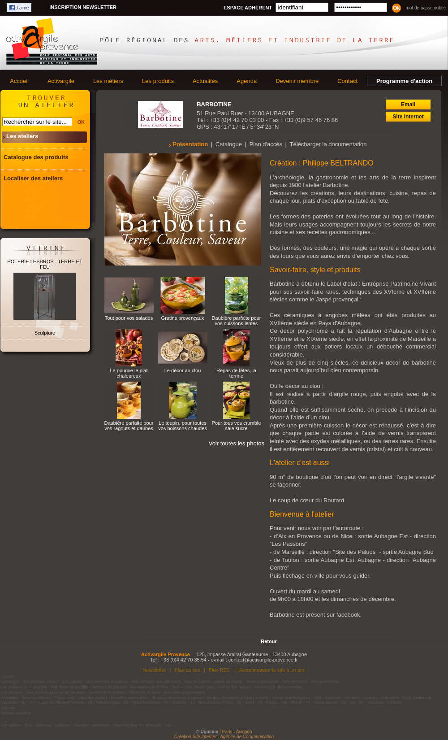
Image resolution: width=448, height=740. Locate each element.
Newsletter (154, 670)
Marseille (9, 702)
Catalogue (228, 144)
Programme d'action (404, 81)
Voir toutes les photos (236, 443)
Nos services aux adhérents (156, 681)
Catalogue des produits (36, 157)
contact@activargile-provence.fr (263, 659)
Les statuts (72, 681)
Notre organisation (262, 681)
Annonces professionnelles (278, 687)
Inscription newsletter (82, 7)
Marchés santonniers (130, 698)
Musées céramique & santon (177, 698)
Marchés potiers (93, 698)
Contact (347, 81)
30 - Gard (245, 702)
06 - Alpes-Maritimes (142, 702)
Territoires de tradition (70, 687)
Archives (395, 702)
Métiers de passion (110, 687)
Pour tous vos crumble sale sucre (236, 425)
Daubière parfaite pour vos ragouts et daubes (129, 425)
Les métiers (108, 81)
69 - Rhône (292, 702)
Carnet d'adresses (234, 687)
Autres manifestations (291, 698)
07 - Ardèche (175, 702)
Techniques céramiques (193, 687)
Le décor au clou (182, 370)
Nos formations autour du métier (214, 681)
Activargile (60, 81)
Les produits (158, 81)
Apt (24, 702)
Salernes (333, 698)
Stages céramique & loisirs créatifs (237, 698)
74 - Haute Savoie (322, 702)
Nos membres (295, 681)
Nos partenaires (325, 681)
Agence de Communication (247, 736)
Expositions (65, 698)
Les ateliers (22, 136)
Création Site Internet (195, 736)
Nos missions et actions (107, 681)
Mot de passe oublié (425, 7)
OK (81, 122)
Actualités (205, 81)
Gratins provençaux (182, 318)
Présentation (190, 144)
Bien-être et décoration (184, 692)
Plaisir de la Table (144, 692)
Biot (317, 698)
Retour (268, 641)
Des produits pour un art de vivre (55, 692)
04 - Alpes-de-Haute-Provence (57, 702)
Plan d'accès (266, 144)
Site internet (407, 116)
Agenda (247, 81)
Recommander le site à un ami (272, 670)
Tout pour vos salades (129, 318)
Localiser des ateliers (33, 178)
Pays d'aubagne (416, 698)
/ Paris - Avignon (236, 731)
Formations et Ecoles (149, 687)
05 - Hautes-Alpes (104, 702)
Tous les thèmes (36, 698)
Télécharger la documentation (328, 144)
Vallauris (351, 698)
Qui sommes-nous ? (41, 681)
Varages (370, 698)
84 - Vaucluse (371, 702)
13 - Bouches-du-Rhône (211, 702)
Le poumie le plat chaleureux (128, 373)
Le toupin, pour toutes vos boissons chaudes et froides (182, 428)
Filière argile (36, 687)
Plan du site (187, 670)
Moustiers (390, 698)
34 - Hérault (268, 702)
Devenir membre (297, 81)
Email (408, 104)
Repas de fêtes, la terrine (236, 373)
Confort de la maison (106, 692)
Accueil (19, 81)
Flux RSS (219, 670)
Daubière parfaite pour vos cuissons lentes (236, 320)
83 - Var (348, 702)
